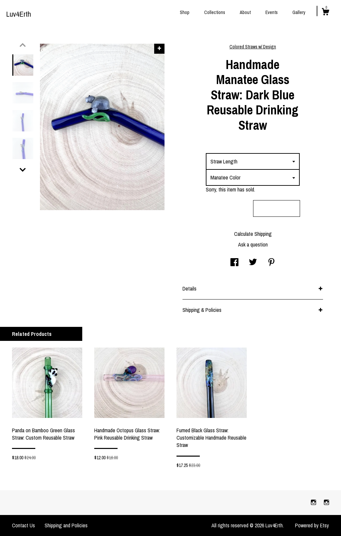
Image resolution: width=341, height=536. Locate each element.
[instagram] (314, 502)
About (245, 12)
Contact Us (23, 525)
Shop (184, 12)
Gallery (298, 12)
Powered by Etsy (312, 525)
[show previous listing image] (23, 45)
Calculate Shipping (253, 233)
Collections (214, 12)
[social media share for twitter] (253, 262)
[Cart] (325, 13)
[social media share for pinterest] (271, 262)
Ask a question (253, 244)
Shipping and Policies (66, 525)
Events (271, 12)
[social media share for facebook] (234, 262)
